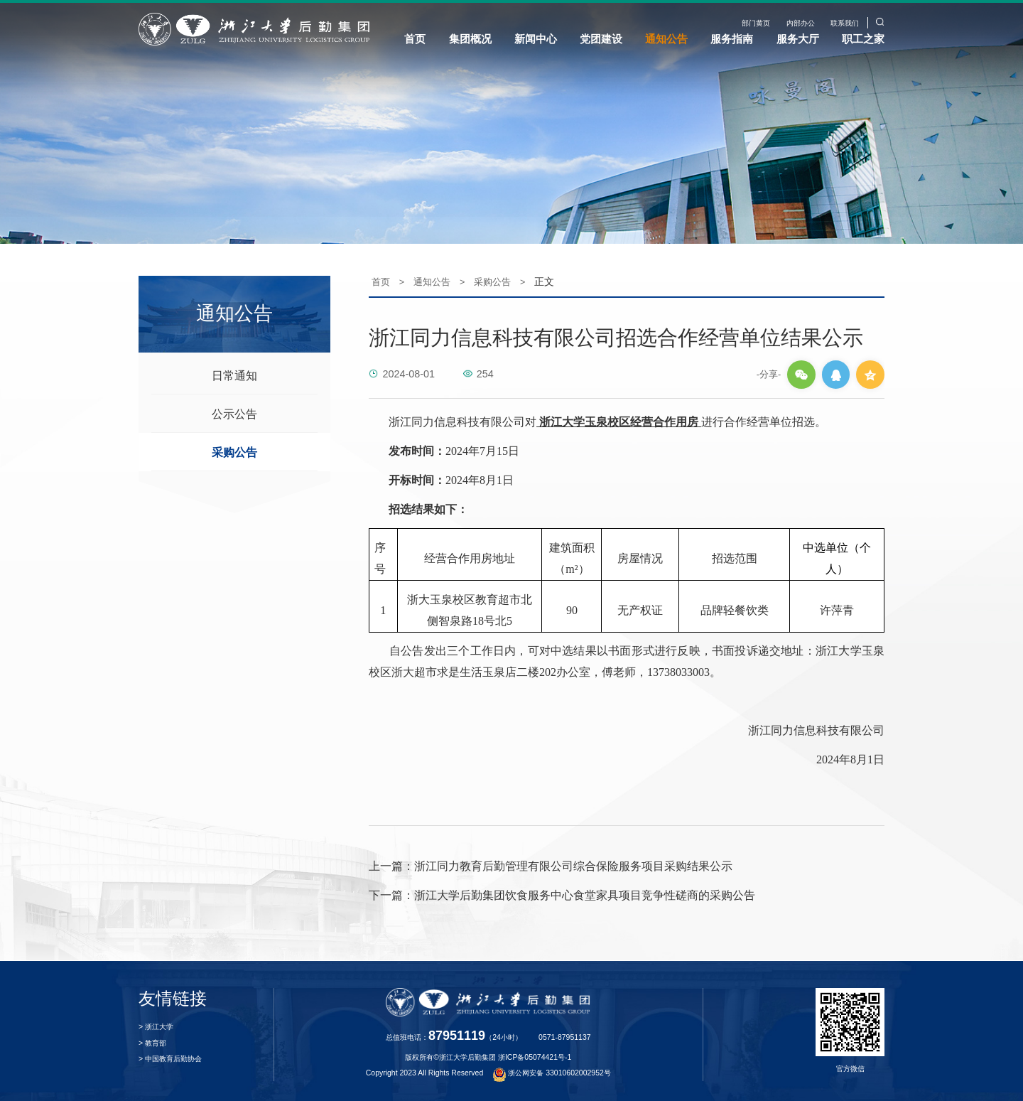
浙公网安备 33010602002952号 (552, 1069)
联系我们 (844, 23)
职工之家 (863, 38)
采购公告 (234, 447)
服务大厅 (797, 38)
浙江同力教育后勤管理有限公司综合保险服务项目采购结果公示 (550, 862)
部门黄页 (756, 23)
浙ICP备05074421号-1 (534, 1053)
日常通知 (234, 371)
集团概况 (470, 38)
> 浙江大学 (156, 1023)
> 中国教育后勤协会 (170, 1055)
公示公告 (234, 409)
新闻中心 (535, 38)
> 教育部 (152, 1039)
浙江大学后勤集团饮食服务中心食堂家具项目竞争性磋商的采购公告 (562, 891)
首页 (415, 38)
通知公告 (666, 38)
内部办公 (800, 23)
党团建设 (601, 38)
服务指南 (731, 38)
